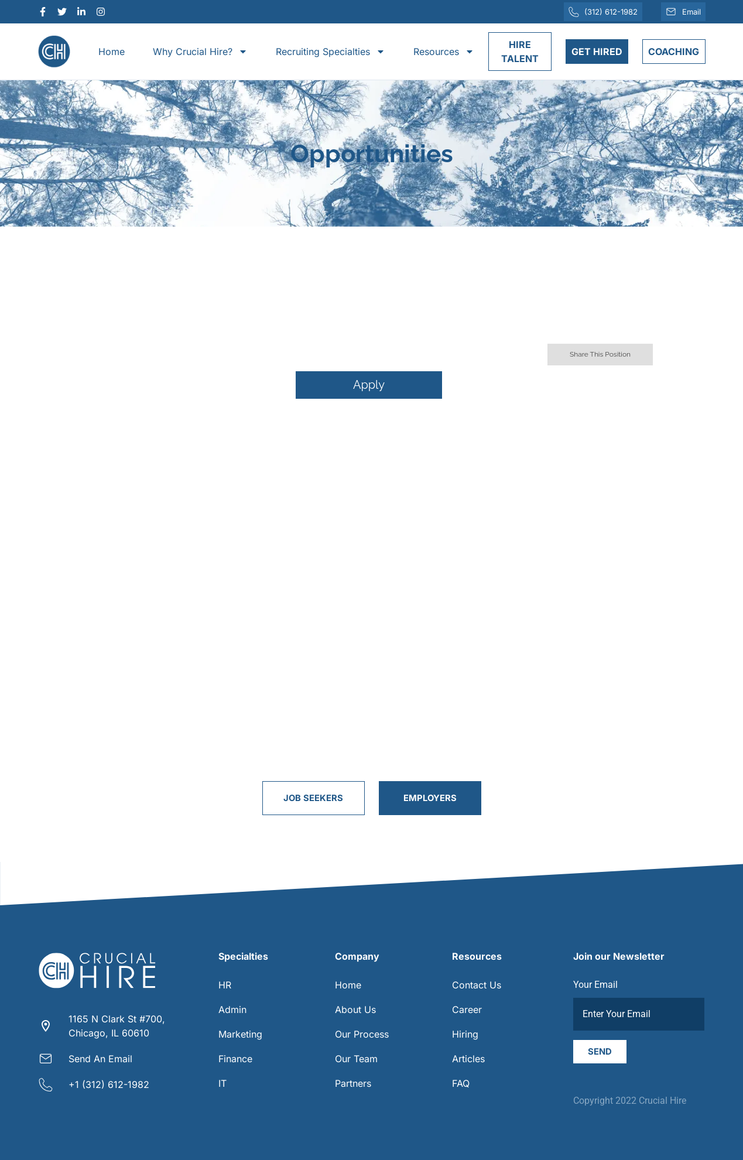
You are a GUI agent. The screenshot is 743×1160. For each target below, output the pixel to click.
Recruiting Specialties (330, 51)
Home (111, 51)
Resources (443, 51)
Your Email (595, 984)
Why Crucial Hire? (200, 51)
